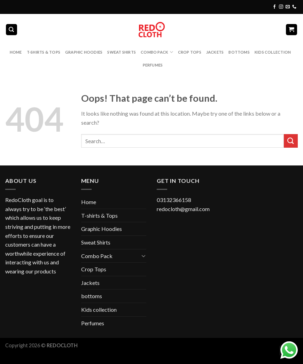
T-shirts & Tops (43, 52)
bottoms (239, 52)
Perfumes (153, 65)
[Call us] (294, 7)
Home (16, 52)
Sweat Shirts (121, 52)
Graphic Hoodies (83, 52)
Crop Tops (189, 52)
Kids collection (273, 52)
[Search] (11, 30)
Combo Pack (157, 52)
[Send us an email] (288, 7)
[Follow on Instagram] (281, 7)
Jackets (215, 52)
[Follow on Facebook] (274, 7)
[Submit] (291, 141)
